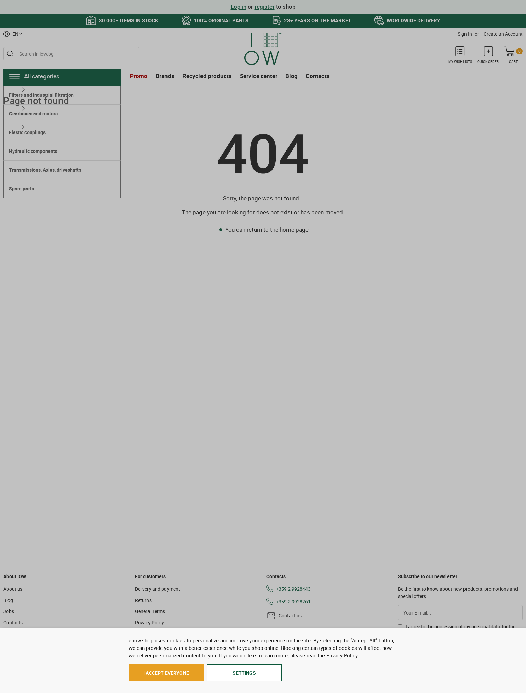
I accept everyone (166, 673)
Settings (244, 673)
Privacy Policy (342, 655)
